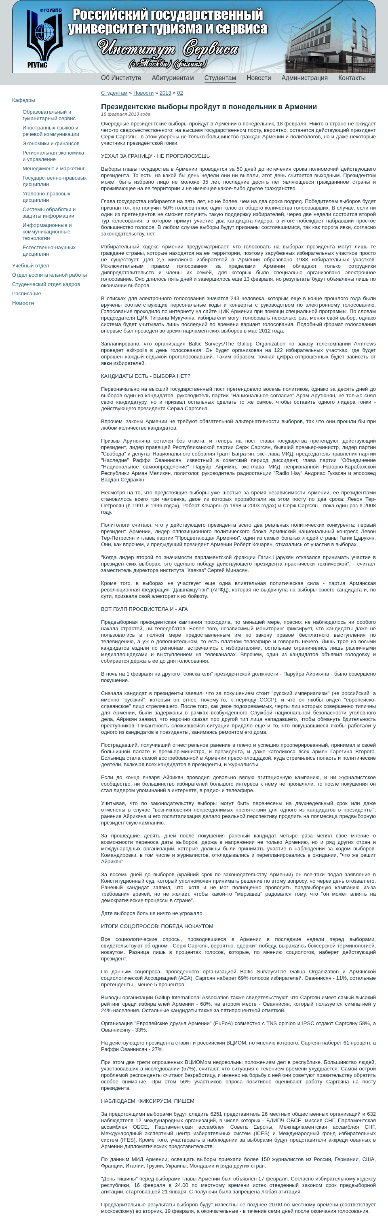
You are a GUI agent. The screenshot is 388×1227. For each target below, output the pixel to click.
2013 (165, 93)
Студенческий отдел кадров (46, 284)
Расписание (26, 293)
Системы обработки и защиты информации (49, 212)
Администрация (305, 77)
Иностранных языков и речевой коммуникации (51, 131)
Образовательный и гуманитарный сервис (49, 115)
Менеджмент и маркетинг (54, 168)
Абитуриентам (173, 77)
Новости (259, 77)
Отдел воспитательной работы (49, 275)
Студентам (220, 77)
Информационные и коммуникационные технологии (47, 231)
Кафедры (23, 100)
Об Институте (121, 77)
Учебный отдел (30, 266)
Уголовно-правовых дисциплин (46, 197)
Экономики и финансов (51, 143)
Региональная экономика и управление (53, 156)
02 (180, 93)
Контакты (351, 77)
